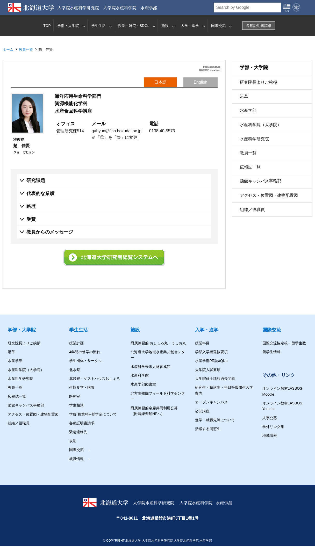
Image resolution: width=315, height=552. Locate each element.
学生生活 (98, 26)
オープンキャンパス (211, 402)
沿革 (244, 96)
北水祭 (74, 370)
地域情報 (269, 435)
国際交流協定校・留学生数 (284, 343)
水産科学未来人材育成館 (150, 367)
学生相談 (76, 405)
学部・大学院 (68, 26)
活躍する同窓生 (207, 429)
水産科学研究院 (254, 139)
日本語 (160, 82)
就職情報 (76, 459)
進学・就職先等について (215, 420)
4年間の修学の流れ (84, 352)
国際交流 (218, 26)
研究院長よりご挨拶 (258, 82)
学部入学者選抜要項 (211, 352)
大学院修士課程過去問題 (215, 378)
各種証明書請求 (258, 26)
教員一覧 (26, 49)
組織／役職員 (252, 209)
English (200, 82)
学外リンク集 (273, 427)
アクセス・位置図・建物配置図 (269, 195)
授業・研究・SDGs (133, 26)
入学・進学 (190, 26)
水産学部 (248, 110)
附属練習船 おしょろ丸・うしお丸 (158, 343)
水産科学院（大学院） (260, 124)
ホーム (8, 49)
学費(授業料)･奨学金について (93, 414)
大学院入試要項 (207, 370)
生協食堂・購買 (82, 388)
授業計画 (76, 343)
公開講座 (202, 411)
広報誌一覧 (250, 167)
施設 (165, 26)
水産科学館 (140, 375)
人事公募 (269, 418)
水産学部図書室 (143, 384)
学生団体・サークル (85, 361)
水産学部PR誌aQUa (211, 361)
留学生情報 (271, 352)
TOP (47, 26)
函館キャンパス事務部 (260, 181)
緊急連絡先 (78, 432)
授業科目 (202, 343)
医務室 (74, 396)
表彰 (72, 441)
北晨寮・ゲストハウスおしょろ (94, 378)
